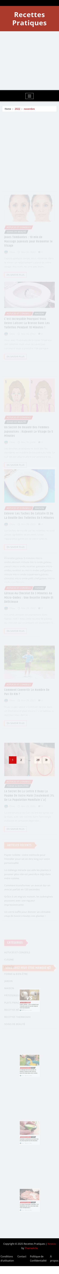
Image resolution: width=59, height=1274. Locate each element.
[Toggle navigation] (29, 96)
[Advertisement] (28, 61)
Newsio (52, 1243)
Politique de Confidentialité (38, 1258)
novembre (29, 109)
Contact (21, 1256)
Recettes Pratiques (29, 18)
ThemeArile (31, 1248)
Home (8, 109)
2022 (17, 109)
